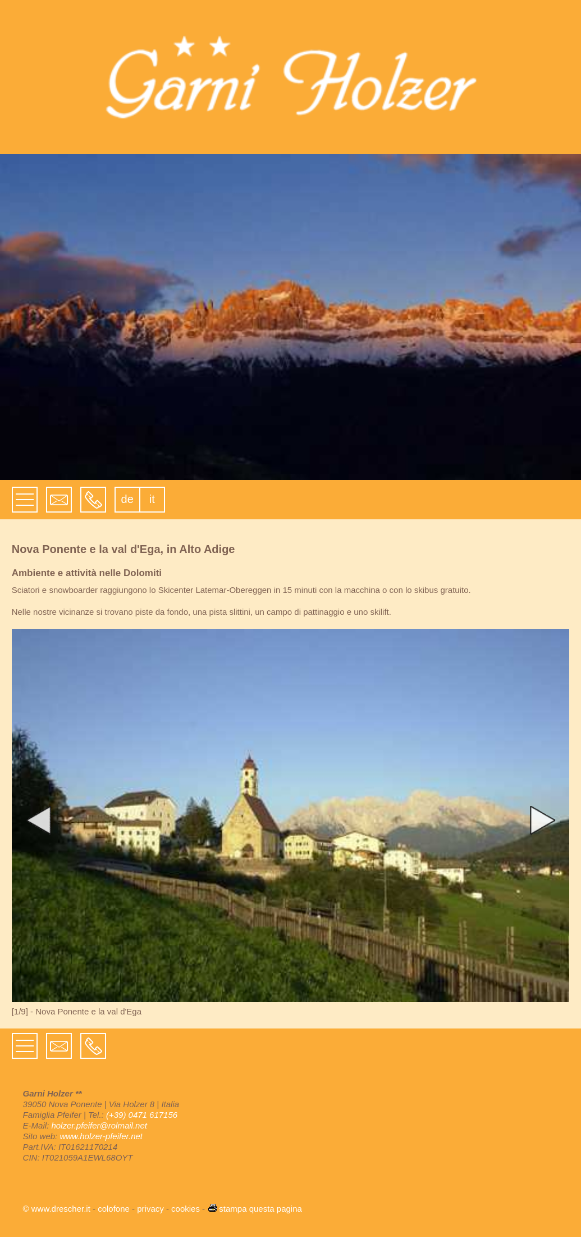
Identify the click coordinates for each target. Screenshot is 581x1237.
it (152, 499)
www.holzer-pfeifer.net (101, 1136)
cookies (185, 1208)
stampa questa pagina (254, 1208)
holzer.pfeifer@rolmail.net (99, 1125)
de (127, 499)
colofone (114, 1208)
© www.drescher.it (56, 1208)
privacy (150, 1208)
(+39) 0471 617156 (141, 1115)
